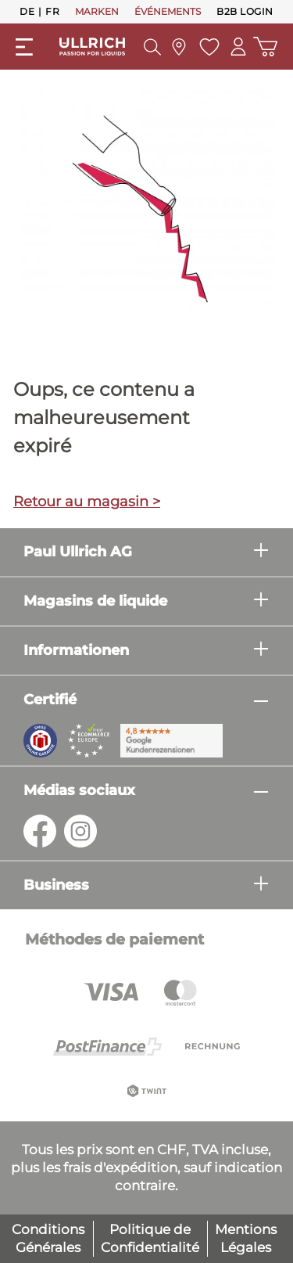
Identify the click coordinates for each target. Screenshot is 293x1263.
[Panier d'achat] (265, 46)
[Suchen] (152, 47)
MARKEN (97, 11)
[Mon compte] (238, 46)
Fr (52, 11)
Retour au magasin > (86, 501)
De (27, 11)
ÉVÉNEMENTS (167, 11)
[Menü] (24, 47)
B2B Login (244, 11)
